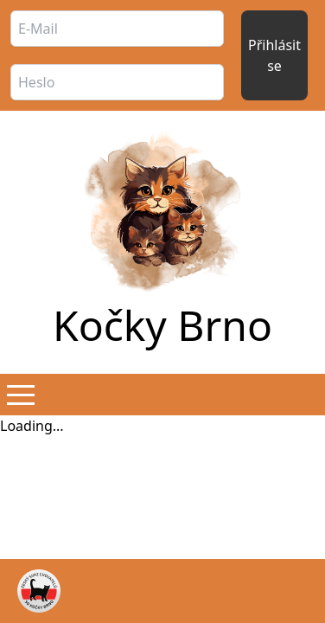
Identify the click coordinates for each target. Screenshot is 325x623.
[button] (20, 394)
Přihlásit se (274, 55)
